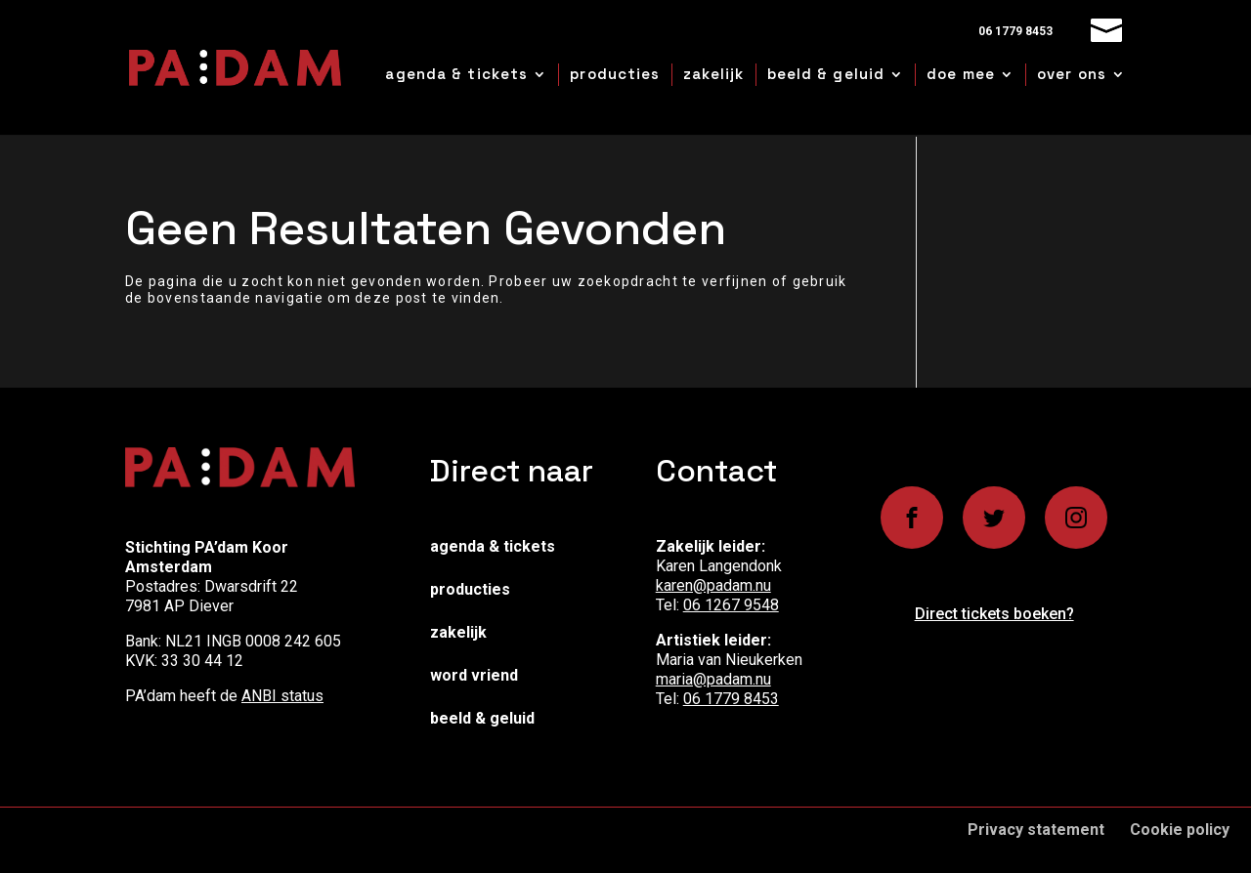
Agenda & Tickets (492, 546)
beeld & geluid (826, 73)
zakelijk (714, 73)
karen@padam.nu (713, 585)
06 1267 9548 (731, 605)
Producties (470, 589)
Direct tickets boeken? (994, 613)
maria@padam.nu (713, 679)
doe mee (961, 73)
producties (615, 73)
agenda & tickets (456, 73)
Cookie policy (1179, 829)
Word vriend (474, 675)
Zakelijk (458, 632)
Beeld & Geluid (482, 718)
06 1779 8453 (731, 698)
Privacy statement (1036, 829)
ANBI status (282, 695)
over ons (1071, 73)
